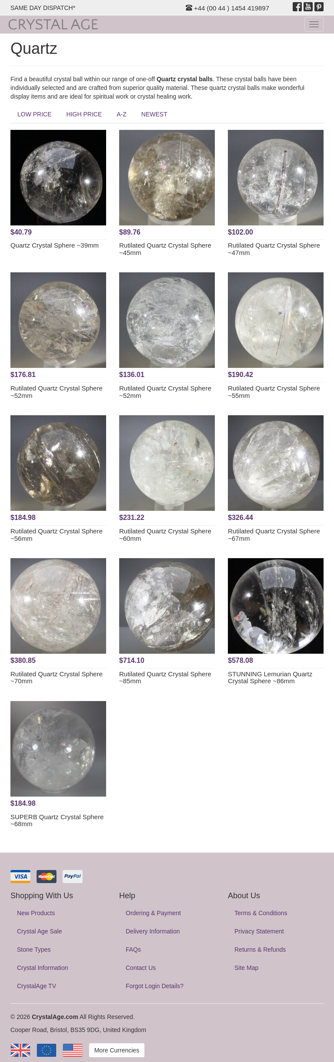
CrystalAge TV (36, 986)
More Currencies (116, 1050)
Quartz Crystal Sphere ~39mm (54, 245)
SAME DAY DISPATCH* (42, 7)
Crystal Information (42, 967)
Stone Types (34, 949)
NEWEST (154, 114)
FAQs (133, 949)
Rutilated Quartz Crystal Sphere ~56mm (56, 534)
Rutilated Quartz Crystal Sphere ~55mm (274, 391)
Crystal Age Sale (39, 931)
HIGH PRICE (84, 114)
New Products (36, 913)
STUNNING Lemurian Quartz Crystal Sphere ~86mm (270, 677)
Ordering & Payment (153, 913)
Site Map (246, 967)
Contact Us (141, 967)
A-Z (122, 114)
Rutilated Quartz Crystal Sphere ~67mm (274, 534)
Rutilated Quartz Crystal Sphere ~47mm (274, 249)
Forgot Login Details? (155, 986)
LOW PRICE (34, 114)
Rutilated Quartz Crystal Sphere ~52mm (56, 391)
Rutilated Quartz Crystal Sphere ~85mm (165, 677)
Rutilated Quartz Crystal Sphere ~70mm (56, 677)
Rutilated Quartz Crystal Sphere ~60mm (165, 534)
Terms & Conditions (260, 913)
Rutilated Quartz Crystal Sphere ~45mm (165, 249)
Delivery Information (153, 931)
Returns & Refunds (260, 949)
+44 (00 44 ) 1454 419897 (227, 8)
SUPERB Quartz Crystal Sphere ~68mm (57, 820)
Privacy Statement (259, 931)
